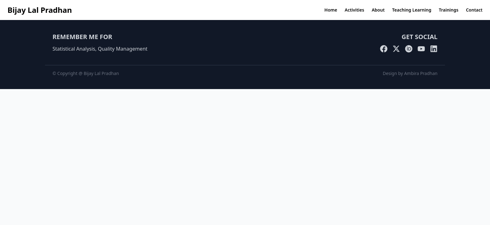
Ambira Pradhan (421, 73)
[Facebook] (384, 48)
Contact (474, 10)
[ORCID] (408, 48)
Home (330, 10)
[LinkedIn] (434, 48)
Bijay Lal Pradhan (40, 10)
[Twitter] (396, 48)
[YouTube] (421, 48)
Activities (354, 10)
